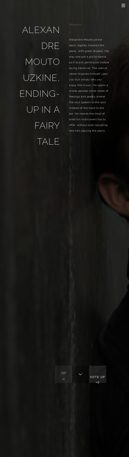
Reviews (75, 24)
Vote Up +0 (97, 379)
